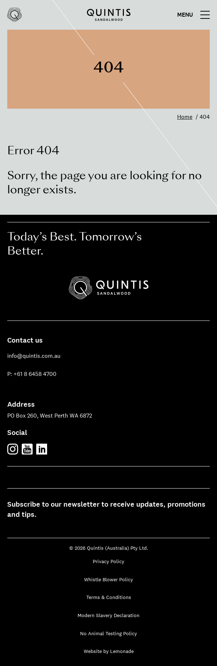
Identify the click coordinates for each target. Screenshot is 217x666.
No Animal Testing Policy (108, 633)
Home (184, 117)
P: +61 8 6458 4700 (32, 374)
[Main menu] (195, 14)
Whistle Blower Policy (108, 579)
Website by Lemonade (109, 651)
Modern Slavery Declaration (108, 615)
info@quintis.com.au (33, 356)
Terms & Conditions (108, 597)
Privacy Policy (108, 561)
